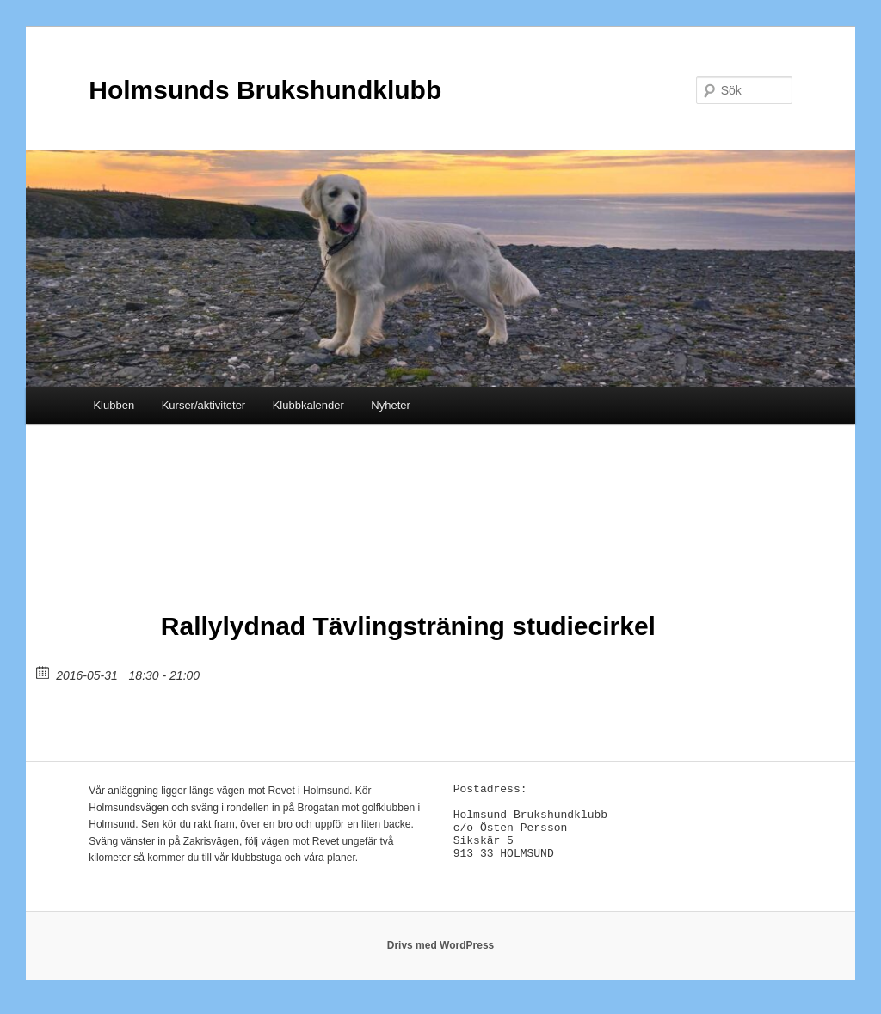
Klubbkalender (308, 405)
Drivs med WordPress (441, 955)
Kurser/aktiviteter (204, 405)
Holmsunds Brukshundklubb (265, 90)
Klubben (113, 405)
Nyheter (390, 405)
